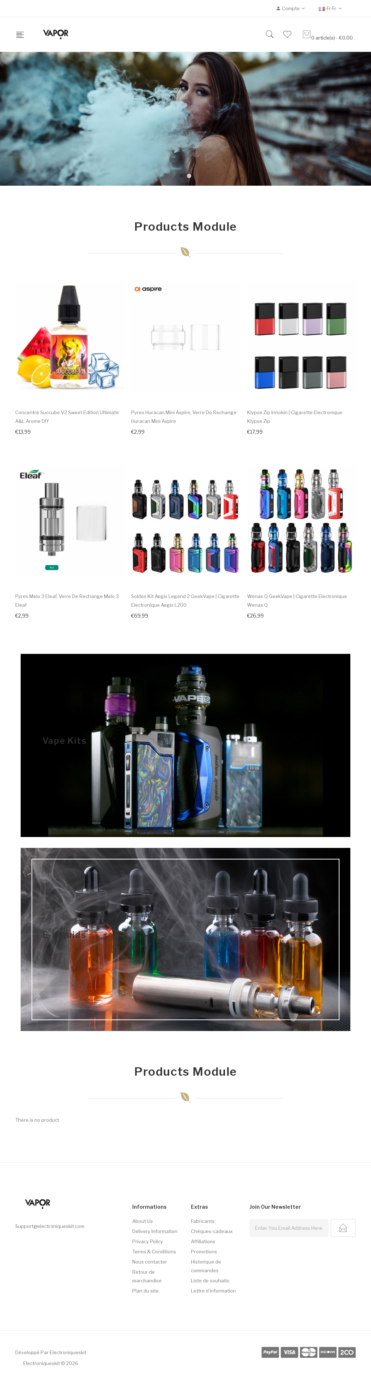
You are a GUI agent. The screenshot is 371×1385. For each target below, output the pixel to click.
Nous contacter (149, 1262)
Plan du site (145, 1291)
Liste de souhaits (210, 1280)
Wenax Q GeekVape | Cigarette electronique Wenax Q (297, 600)
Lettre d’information (213, 1291)
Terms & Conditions (154, 1251)
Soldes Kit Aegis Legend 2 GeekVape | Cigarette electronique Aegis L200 (185, 600)
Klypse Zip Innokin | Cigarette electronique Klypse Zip (294, 416)
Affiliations (203, 1241)
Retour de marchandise (147, 1276)
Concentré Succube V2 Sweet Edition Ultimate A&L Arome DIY (67, 416)
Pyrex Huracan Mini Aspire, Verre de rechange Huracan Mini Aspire (184, 416)
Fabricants (202, 1221)
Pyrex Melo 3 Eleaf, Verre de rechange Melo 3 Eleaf (67, 600)
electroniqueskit (68, 1352)
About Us (142, 1221)
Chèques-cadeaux (212, 1231)
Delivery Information (155, 1231)
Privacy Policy (147, 1241)
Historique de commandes (206, 1266)
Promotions (204, 1251)
